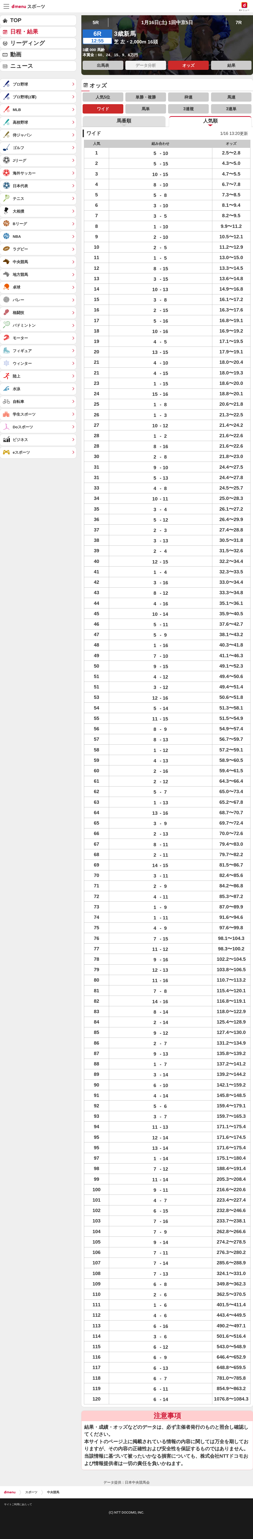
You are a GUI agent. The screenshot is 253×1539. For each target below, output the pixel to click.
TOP (15, 20)
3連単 (231, 108)
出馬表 (103, 65)
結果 (231, 65)
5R (96, 22)
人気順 (210, 120)
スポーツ (31, 1492)
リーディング (27, 43)
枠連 (188, 97)
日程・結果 (24, 31)
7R (238, 22)
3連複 (188, 108)
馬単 (146, 108)
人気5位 (103, 97)
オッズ (188, 65)
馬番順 (124, 120)
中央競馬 (53, 1492)
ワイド (103, 108)
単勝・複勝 (146, 97)
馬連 (231, 97)
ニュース (21, 66)
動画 (15, 54)
